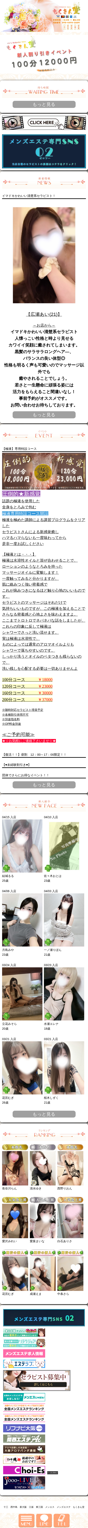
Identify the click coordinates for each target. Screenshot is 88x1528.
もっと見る (44, 104)
